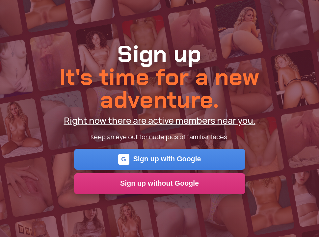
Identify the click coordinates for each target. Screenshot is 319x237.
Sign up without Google (159, 183)
